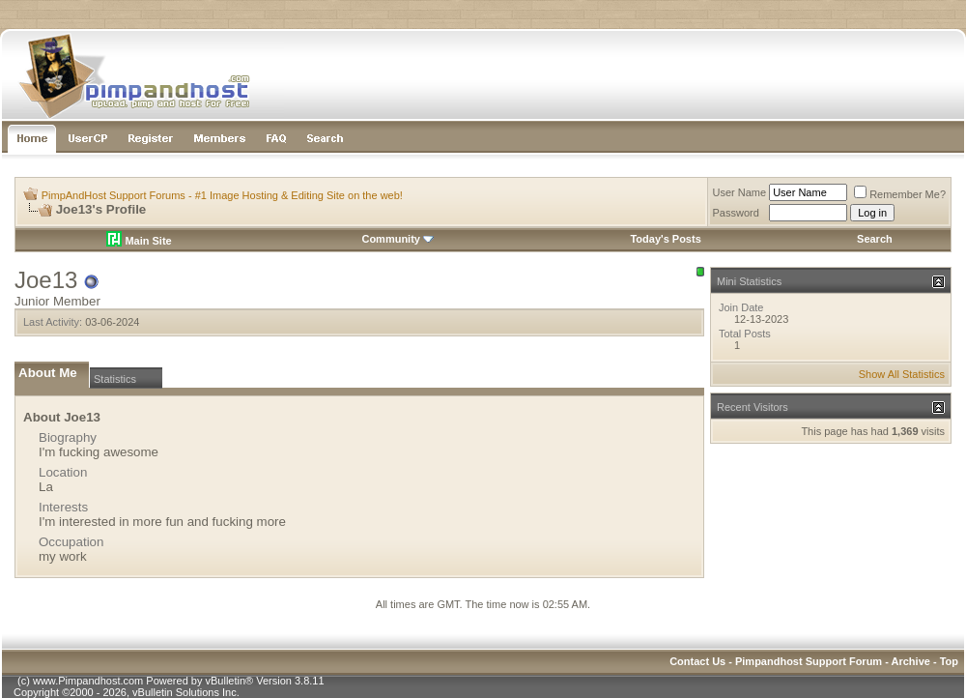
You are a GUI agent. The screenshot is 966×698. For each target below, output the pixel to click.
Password (736, 212)
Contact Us (697, 661)
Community (397, 239)
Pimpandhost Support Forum (808, 661)
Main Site (138, 241)
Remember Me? (900, 194)
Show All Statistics (902, 374)
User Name (740, 192)
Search (875, 239)
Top (949, 661)
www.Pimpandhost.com (88, 680)
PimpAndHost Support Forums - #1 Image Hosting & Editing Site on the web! (222, 195)
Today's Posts (665, 239)
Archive (911, 661)
